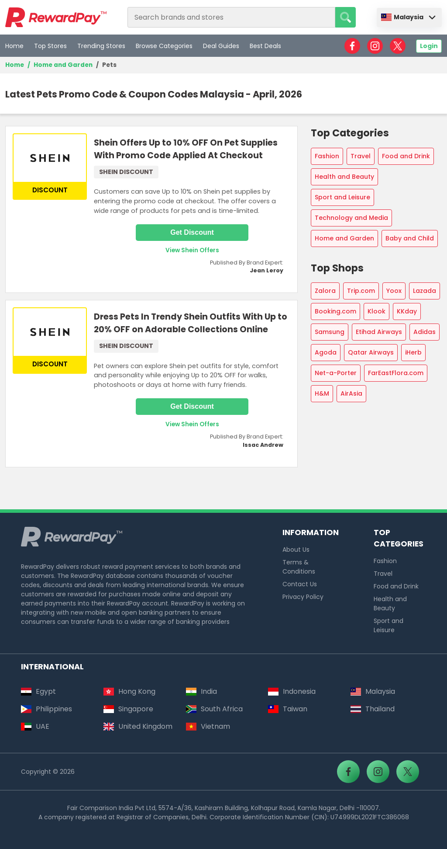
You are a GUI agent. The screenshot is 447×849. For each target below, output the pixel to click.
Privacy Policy (302, 596)
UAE (35, 726)
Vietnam (208, 726)
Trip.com (361, 290)
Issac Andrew (263, 445)
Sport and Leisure (342, 197)
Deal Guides (221, 46)
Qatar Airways (371, 352)
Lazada (424, 290)
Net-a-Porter (336, 373)
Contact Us (299, 584)
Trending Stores (101, 46)
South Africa (214, 709)
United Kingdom (137, 726)
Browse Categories (164, 46)
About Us (295, 549)
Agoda (326, 352)
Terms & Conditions (298, 567)
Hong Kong (129, 691)
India (201, 691)
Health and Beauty (344, 176)
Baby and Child (409, 238)
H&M (322, 393)
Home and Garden (63, 65)
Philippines (46, 709)
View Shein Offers (192, 250)
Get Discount (192, 232)
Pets (109, 65)
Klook (376, 311)
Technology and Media (351, 217)
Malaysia (402, 17)
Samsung (329, 331)
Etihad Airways (379, 331)
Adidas (424, 331)
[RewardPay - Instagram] (375, 46)
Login (429, 46)
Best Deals (265, 46)
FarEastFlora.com (395, 373)
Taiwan (287, 709)
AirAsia (351, 393)
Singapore (128, 709)
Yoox (394, 290)
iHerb (413, 352)
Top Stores (50, 46)
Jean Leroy (266, 270)
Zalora (325, 290)
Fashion (327, 156)
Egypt (38, 691)
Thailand (373, 709)
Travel (361, 156)
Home (14, 46)
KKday (407, 311)
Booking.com (335, 311)
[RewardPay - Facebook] (352, 46)
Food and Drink (406, 156)
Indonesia (292, 691)
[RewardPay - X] (398, 46)
